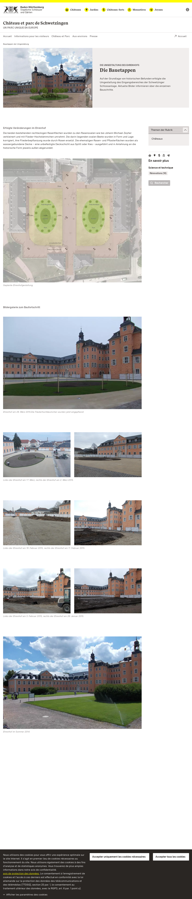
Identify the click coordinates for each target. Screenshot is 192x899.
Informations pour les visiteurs (31, 36)
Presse (93, 36)
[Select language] (187, 10)
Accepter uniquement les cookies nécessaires (119, 856)
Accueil (7, 36)
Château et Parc (60, 36)
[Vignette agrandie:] (72, 221)
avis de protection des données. (21, 873)
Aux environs (79, 36)
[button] (168, 130)
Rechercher (159, 183)
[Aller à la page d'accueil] (23, 9)
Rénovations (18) (158, 173)
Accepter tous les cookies (170, 856)
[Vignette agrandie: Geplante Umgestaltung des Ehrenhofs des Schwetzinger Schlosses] (47, 77)
